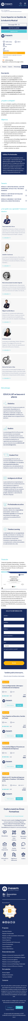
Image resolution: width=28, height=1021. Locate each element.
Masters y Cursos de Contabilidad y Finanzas (13, 957)
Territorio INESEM (7, 977)
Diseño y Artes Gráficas (14, 838)
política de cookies (20, 1002)
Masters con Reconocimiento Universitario (13, 935)
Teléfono (6, 629)
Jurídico (23, 858)
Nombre (6, 615)
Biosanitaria (5, 836)
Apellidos (6, 622)
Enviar (14, 663)
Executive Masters (7, 931)
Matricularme (14, 28)
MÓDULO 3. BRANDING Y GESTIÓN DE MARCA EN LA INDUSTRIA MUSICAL (11, 200)
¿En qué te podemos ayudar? (11, 649)
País (5, 642)
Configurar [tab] (10, 1007)
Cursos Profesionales (7, 944)
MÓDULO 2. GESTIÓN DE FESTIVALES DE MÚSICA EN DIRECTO (12, 194)
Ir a (6, 238)
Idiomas (23, 848)
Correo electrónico (8, 635)
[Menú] (25, 4)
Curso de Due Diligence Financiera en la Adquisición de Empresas (13, 747)
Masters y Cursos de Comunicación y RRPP (13, 955)
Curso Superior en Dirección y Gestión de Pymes (13, 717)
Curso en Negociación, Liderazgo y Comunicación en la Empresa (12, 686)
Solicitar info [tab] (14, 31)
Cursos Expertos (6, 940)
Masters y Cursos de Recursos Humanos (12, 966)
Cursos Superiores (6, 946)
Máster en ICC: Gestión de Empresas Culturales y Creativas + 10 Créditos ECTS (13, 779)
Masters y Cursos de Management (11, 961)
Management (6, 10)
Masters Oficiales (6, 938)
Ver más (19, 705)
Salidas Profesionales (7, 974)
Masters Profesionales (8, 933)
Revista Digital (6, 972)
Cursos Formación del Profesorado (11, 942)
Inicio (2, 10)
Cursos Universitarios (7, 948)
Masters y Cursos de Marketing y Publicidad (13, 964)
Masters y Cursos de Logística (10, 959)
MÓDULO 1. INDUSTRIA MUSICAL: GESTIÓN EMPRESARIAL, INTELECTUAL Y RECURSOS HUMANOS (12, 188)
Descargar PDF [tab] (14, 24)
